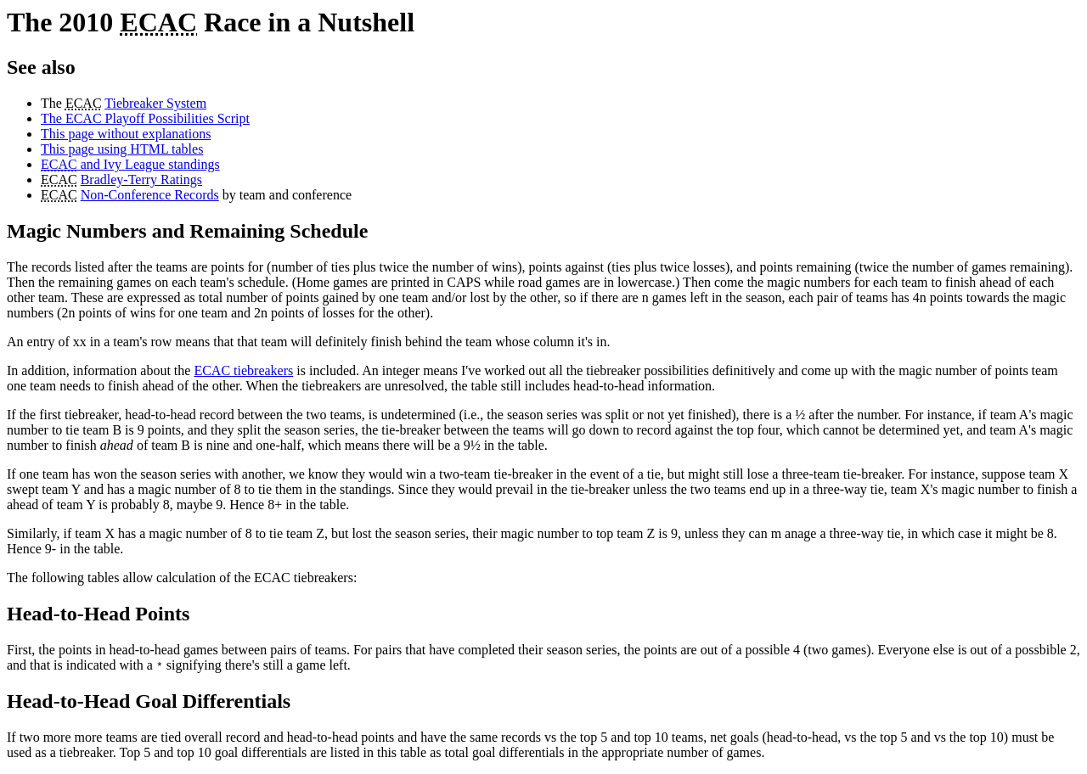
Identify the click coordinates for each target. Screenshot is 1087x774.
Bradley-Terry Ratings (141, 179)
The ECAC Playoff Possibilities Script (145, 118)
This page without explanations (126, 133)
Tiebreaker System (155, 103)
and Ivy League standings (130, 164)
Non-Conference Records (150, 195)
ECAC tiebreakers (243, 370)
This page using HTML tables (122, 149)
